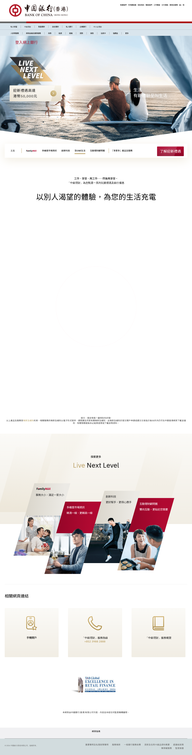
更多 (126, 33)
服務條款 (116, 744)
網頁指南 (96, 731)
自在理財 (55, 27)
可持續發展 (132, 5)
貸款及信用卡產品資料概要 (157, 744)
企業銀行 (83, 27)
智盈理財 (41, 27)
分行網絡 (165, 5)
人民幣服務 (15, 33)
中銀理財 (27, 27)
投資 (60, 33)
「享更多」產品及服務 (121, 150)
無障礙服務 (166, 748)
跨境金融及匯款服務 (33, 33)
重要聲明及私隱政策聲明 (97, 744)
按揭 (70, 33)
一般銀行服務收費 (132, 744)
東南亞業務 (173, 5)
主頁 (13, 150)
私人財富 (14, 27)
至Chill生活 (80, 150)
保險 (92, 33)
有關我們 (123, 5)
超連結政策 (178, 744)
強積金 (115, 33)
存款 (49, 33)
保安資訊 (141, 5)
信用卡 (103, 33)
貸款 (81, 33)
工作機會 (157, 5)
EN (180, 5)
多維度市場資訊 (49, 150)
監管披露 (179, 748)
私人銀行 (69, 27)
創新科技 (65, 150)
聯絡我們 (149, 5)
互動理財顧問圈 (97, 150)
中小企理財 (98, 27)
